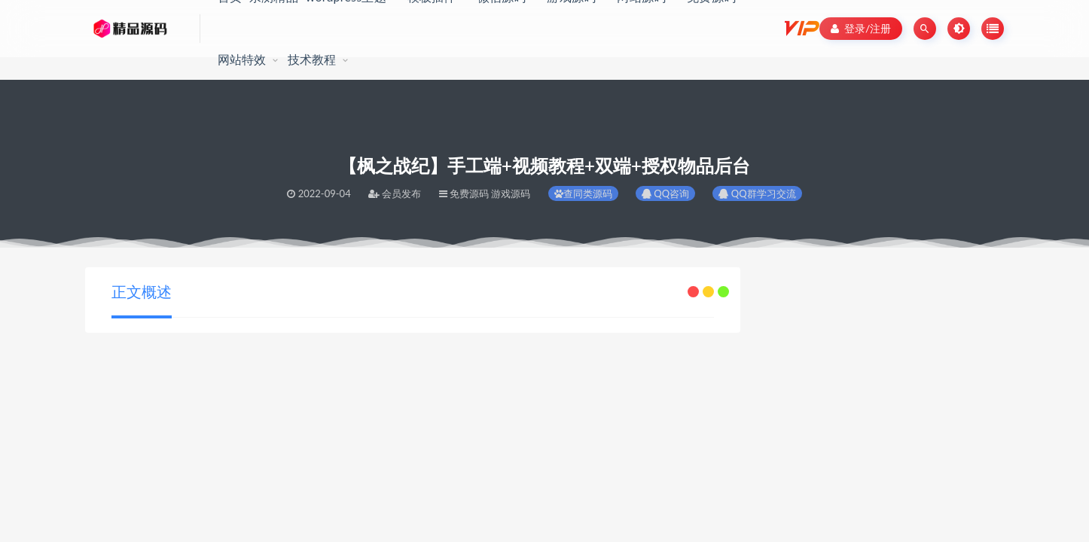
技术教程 (312, 59)
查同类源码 (583, 193)
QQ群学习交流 (756, 193)
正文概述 (141, 291)
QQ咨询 (665, 193)
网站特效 (242, 59)
